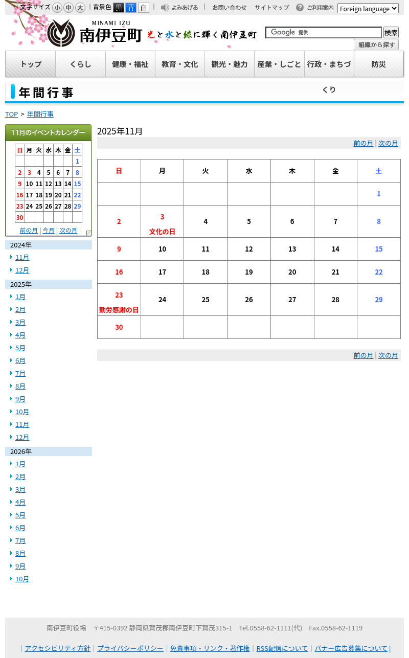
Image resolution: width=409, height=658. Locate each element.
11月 (22, 257)
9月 (20, 398)
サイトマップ (276, 8)
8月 (20, 386)
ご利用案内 (323, 8)
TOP (11, 114)
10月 (22, 411)
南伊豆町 (131, 33)
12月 (22, 270)
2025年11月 (48, 133)
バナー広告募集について (351, 648)
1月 (20, 296)
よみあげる (187, 8)
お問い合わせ (234, 8)
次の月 (388, 143)
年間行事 (40, 114)
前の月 (364, 143)
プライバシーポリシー (130, 648)
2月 (20, 309)
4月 (20, 334)
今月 (48, 229)
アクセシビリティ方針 (58, 648)
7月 (20, 373)
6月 (20, 360)
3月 (20, 322)
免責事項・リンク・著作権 (210, 648)
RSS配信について (282, 648)
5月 (20, 347)
